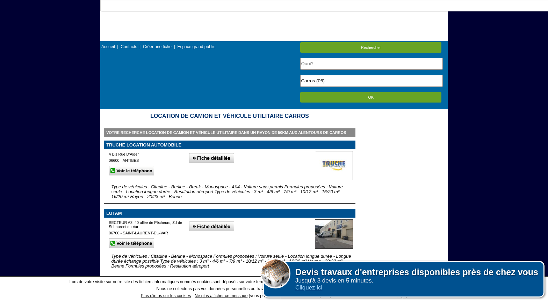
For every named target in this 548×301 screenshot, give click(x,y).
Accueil (108, 46)
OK (371, 97)
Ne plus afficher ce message (221, 295)
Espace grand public (196, 46)
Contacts (129, 46)
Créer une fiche (157, 46)
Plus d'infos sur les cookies (166, 295)
